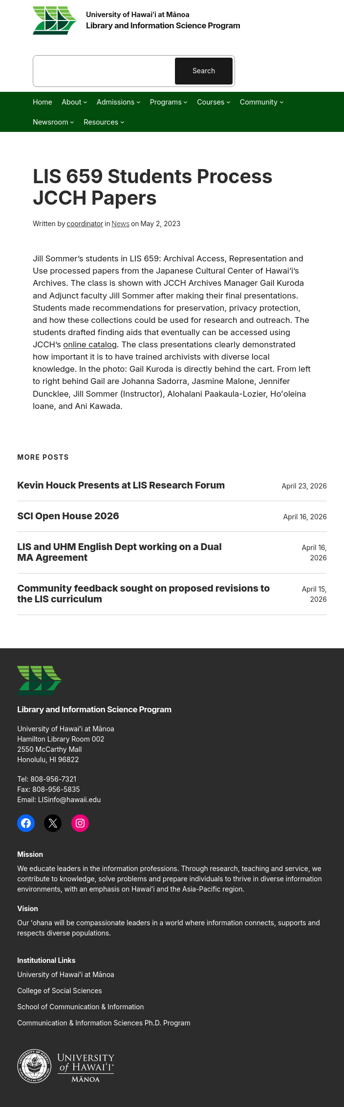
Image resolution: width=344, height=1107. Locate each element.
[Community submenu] (282, 102)
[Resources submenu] (122, 122)
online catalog (90, 344)
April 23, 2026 (303, 486)
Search (204, 70)
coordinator (84, 223)
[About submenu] (85, 102)
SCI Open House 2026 (68, 516)
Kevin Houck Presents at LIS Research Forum (121, 485)
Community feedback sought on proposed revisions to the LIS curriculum (143, 594)
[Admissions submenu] (138, 102)
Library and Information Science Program (163, 25)
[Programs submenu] (185, 102)
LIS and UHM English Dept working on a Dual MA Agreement (119, 552)
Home (42, 102)
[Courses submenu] (228, 102)
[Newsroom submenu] (72, 122)
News (120, 223)
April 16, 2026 (304, 516)
